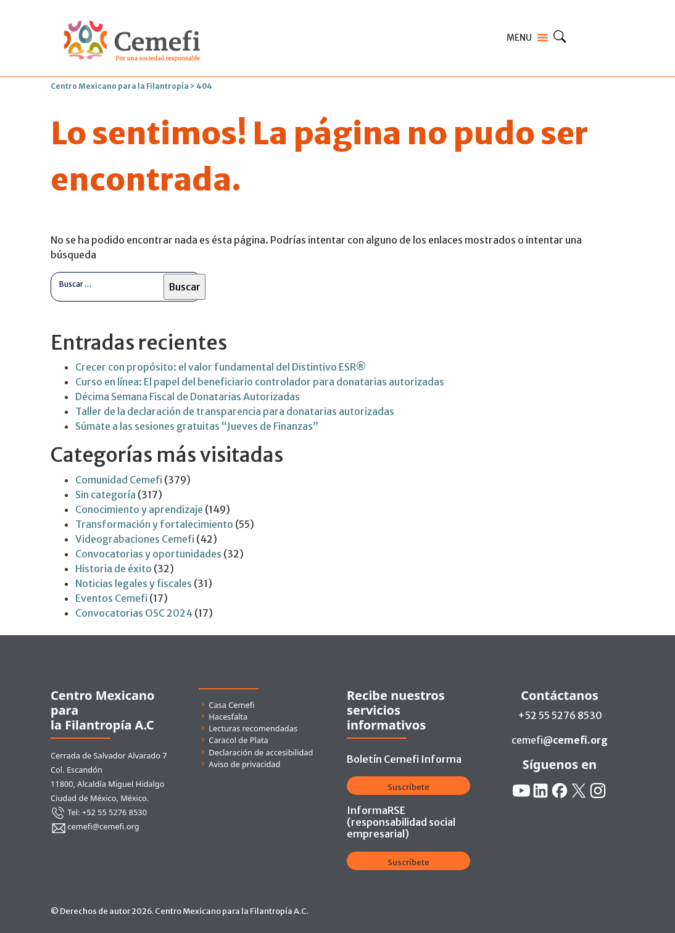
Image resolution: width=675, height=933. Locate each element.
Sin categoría (105, 494)
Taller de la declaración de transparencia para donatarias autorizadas (234, 411)
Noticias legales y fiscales (133, 583)
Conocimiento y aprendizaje (139, 509)
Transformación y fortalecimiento (154, 524)
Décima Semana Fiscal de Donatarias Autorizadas (187, 396)
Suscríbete (408, 787)
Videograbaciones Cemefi (134, 539)
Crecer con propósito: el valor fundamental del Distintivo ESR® (220, 367)
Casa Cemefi (231, 704)
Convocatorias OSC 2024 (134, 613)
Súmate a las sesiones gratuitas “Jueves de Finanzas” (196, 426)
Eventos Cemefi (111, 598)
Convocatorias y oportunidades (148, 554)
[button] (519, 37)
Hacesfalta (228, 716)
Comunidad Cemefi (118, 480)
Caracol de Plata (238, 740)
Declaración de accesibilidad (261, 752)
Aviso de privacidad (244, 764)
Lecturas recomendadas (253, 728)
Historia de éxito (113, 568)
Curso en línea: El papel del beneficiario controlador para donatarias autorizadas (259, 382)
